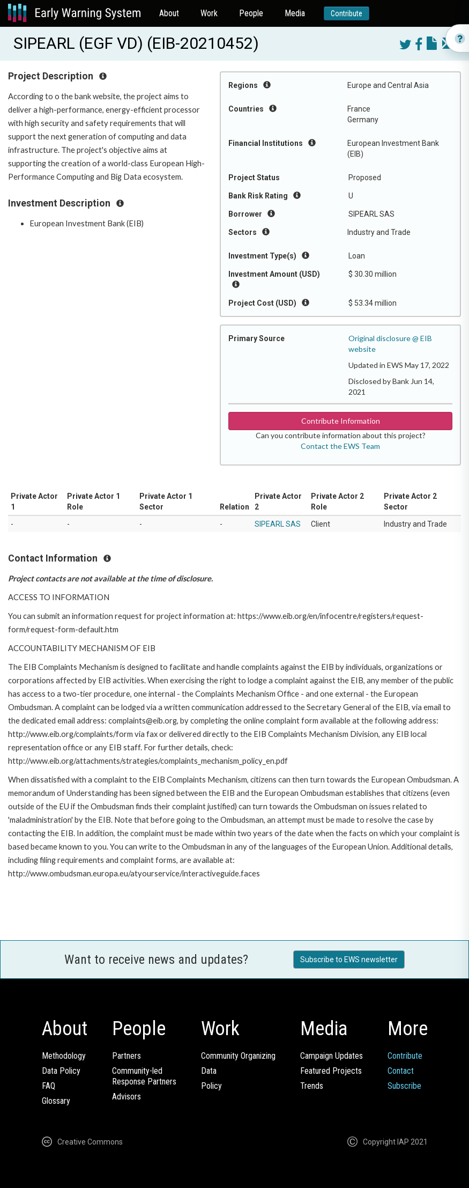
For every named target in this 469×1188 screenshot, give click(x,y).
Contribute (346, 13)
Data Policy (61, 1071)
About (169, 13)
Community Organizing (238, 1056)
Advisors (126, 1096)
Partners (126, 1056)
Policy (211, 1086)
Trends (311, 1086)
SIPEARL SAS (278, 524)
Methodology (64, 1056)
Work (209, 13)
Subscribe (404, 1086)
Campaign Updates (331, 1056)
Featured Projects (331, 1071)
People (251, 13)
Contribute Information (340, 420)
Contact (401, 1071)
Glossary (56, 1101)
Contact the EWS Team (340, 446)
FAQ (48, 1086)
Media (295, 13)
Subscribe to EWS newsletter (349, 959)
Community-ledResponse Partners (144, 1076)
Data (209, 1071)
